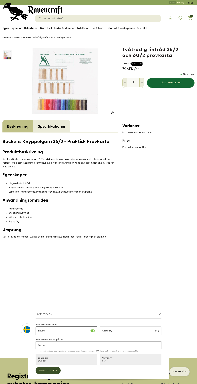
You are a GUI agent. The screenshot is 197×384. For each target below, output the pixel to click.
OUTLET (142, 28)
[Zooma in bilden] (111, 112)
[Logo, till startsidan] (32, 12)
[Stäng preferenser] (159, 314)
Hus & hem (97, 28)
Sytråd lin (27, 38)
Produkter (6, 38)
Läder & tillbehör (64, 28)
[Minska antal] (125, 82)
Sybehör (17, 28)
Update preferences (48, 370)
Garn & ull (46, 28)
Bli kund (191, 3)
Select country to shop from (49, 339)
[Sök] (40, 18)
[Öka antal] (141, 82)
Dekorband (31, 28)
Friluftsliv (82, 28)
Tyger (5, 28)
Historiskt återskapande (120, 28)
